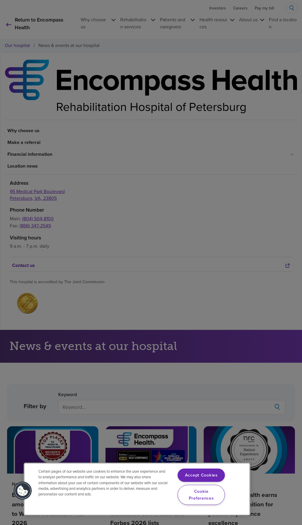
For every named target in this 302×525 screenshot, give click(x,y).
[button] (22, 490)
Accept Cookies (201, 475)
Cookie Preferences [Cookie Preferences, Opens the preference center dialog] (201, 494)
